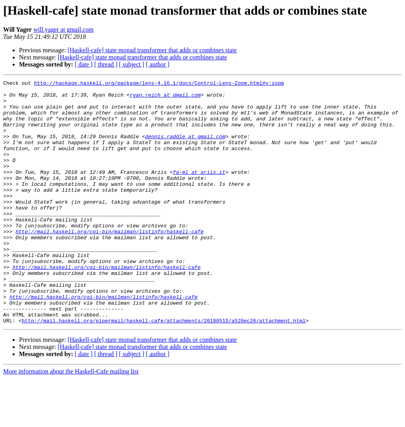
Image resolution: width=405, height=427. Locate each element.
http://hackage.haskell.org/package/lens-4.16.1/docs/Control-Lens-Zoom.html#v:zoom (159, 84)
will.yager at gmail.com (63, 29)
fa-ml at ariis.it (199, 190)
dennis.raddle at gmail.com (185, 148)
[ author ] (158, 64)
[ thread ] (105, 64)
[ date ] (84, 64)
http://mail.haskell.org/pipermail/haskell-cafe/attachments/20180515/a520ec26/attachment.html (164, 369)
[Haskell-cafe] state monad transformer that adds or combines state (152, 50)
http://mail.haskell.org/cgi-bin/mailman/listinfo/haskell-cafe (109, 262)
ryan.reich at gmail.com (165, 98)
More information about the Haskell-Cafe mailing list (70, 420)
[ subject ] (131, 64)
